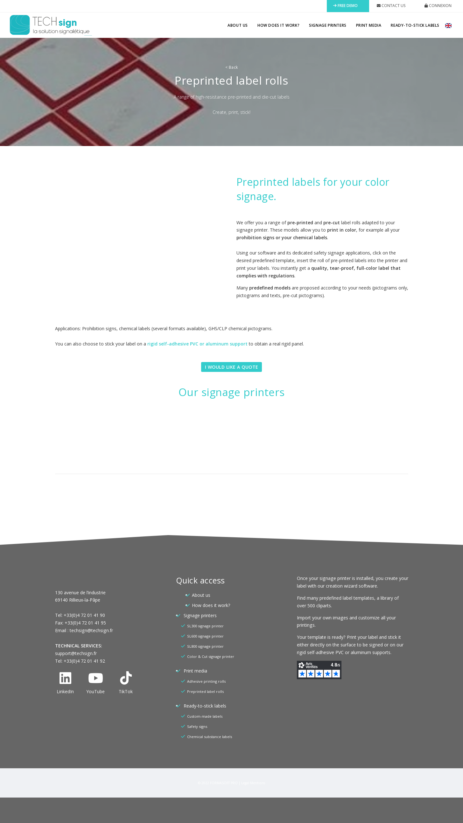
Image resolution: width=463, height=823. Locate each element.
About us (238, 25)
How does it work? (278, 25)
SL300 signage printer (205, 626)
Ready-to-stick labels (415, 25)
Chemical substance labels (209, 736)
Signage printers (328, 25)
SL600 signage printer (205, 636)
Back (231, 67)
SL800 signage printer (205, 646)
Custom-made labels (204, 716)
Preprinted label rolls (205, 691)
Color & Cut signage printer (210, 656)
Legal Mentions (253, 783)
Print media (369, 25)
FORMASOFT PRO (224, 783)
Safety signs (197, 726)
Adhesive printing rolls (206, 681)
